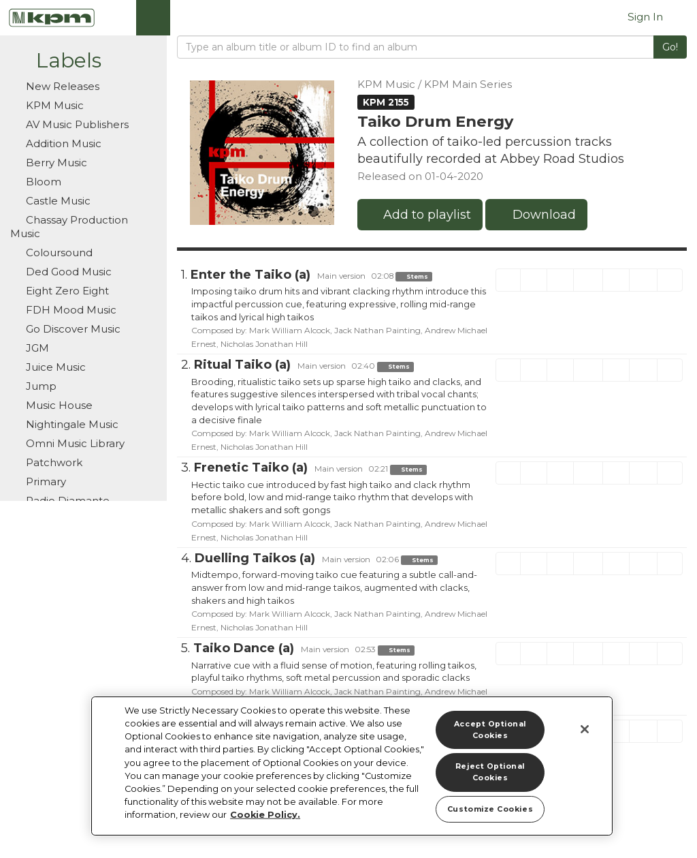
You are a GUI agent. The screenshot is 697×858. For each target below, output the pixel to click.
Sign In (645, 16)
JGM (36, 347)
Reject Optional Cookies (490, 772)
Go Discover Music (71, 328)
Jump (39, 386)
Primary (44, 481)
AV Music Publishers (76, 124)
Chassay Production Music (69, 226)
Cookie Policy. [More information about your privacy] (265, 815)
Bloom (42, 181)
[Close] (585, 729)
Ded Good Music (61, 271)
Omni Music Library (67, 443)
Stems (413, 276)
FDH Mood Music (69, 309)
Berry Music (48, 162)
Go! (670, 47)
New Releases (54, 86)
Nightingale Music (64, 424)
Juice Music (48, 367)
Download (536, 214)
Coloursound (51, 252)
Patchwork (52, 462)
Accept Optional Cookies (490, 730)
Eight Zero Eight (66, 290)
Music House (51, 405)
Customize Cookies (490, 809)
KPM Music (47, 105)
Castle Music (57, 200)
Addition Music (62, 143)
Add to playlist (420, 214)
